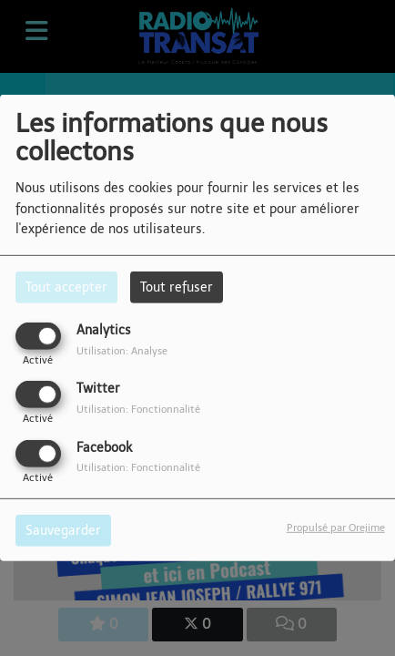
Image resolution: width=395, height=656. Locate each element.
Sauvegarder (63, 530)
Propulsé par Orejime (336, 526)
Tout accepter (66, 287)
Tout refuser (176, 287)
